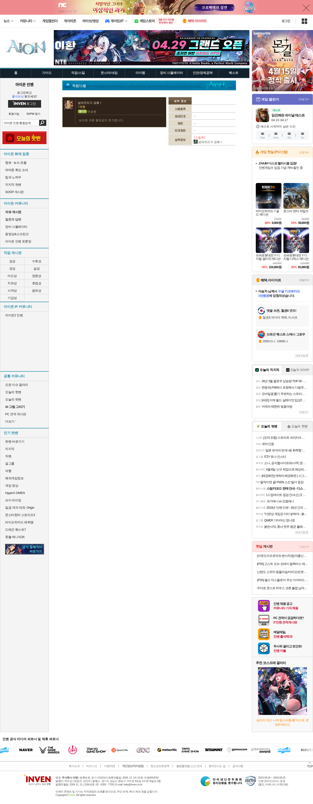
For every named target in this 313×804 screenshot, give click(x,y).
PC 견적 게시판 (15, 414)
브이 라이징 (13, 500)
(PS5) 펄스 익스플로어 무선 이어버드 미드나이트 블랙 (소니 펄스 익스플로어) (283, 580)
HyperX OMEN (15, 492)
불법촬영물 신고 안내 (189, 766)
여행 (8, 470)
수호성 (36, 261)
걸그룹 (9, 463)
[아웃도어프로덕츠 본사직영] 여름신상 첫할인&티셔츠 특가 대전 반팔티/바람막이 (283, 556)
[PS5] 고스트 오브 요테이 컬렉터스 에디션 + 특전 (283, 564)
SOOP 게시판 (14, 192)
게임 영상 (11, 485)
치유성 (12, 283)
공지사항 (237, 766)
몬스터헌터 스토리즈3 (20, 515)
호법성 (36, 283)
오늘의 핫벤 (13, 392)
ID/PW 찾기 (34, 114)
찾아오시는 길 (217, 766)
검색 (42, 123)
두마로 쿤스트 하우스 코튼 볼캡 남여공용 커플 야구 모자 (283, 588)
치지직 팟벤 (13, 184)
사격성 (12, 290)
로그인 (286, 21)
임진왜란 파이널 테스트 (288, 115)
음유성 (36, 290)
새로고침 (300, 355)
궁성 (12, 268)
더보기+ (304, 99)
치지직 (9, 448)
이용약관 (109, 766)
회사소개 (74, 766)
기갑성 (12, 298)
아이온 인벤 (24, 84)
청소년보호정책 (159, 766)
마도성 (12, 276)
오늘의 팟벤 (13, 399)
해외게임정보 (14, 478)
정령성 (36, 276)
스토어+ (304, 152)
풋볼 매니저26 (14, 537)
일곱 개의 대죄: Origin (19, 507)
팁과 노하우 (13, 177)
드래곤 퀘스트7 (15, 529)
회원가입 (14, 114)
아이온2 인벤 (14, 315)
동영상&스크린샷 (17, 234)
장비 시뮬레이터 (16, 226)
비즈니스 (91, 766)
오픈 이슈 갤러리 (16, 384)
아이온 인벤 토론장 (18, 241)
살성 (37, 268)
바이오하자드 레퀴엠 (19, 522)
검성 (12, 261)
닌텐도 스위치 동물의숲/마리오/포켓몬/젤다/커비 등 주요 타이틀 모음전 (283, 572)
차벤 (8, 456)
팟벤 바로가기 (14, 441)
